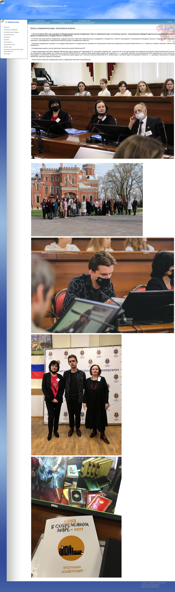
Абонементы (8, 42)
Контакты (7, 37)
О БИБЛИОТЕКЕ (40, 20)
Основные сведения (10, 30)
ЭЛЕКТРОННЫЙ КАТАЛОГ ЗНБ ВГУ (39, 23)
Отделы (6, 39)
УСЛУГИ (61, 23)
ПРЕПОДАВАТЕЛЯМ (84, 20)
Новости (6, 27)
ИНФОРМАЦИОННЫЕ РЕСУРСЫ (62, 20)
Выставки (7, 54)
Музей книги (8, 47)
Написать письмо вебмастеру (152, 584)
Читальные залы (9, 44)
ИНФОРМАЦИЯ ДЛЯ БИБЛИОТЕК (84, 23)
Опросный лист (9, 34)
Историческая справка (11, 32)
